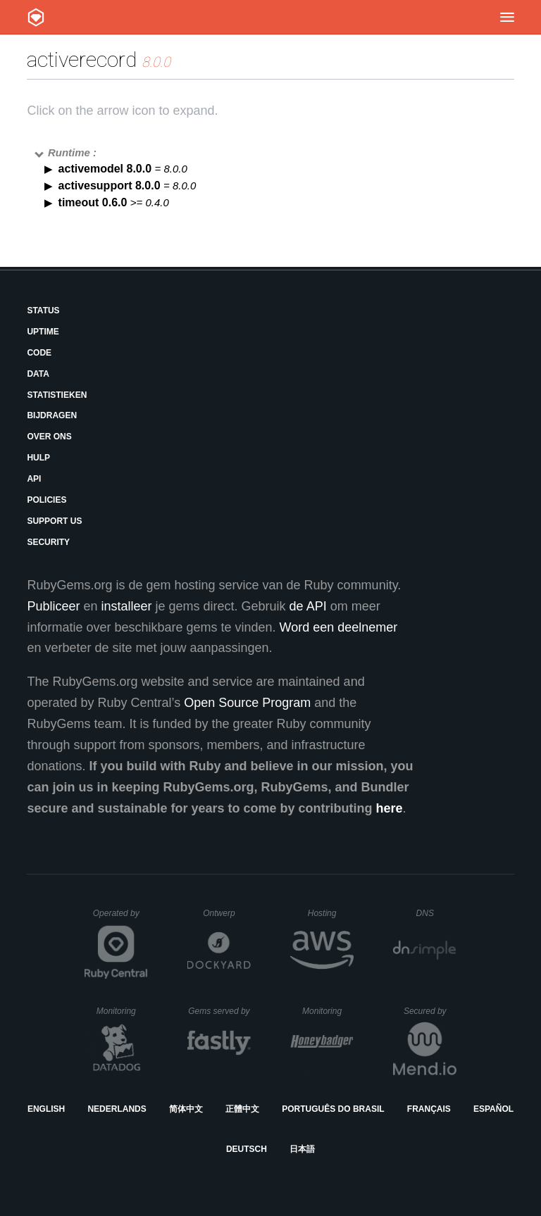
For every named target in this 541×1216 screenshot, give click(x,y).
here (389, 808)
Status (43, 310)
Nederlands (116, 1109)
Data (38, 374)
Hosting (331, 913)
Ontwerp (227, 913)
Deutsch (246, 1149)
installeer (126, 606)
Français (429, 1109)
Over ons (49, 436)
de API (308, 606)
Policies (46, 500)
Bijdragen (52, 415)
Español (493, 1109)
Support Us (54, 521)
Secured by (430, 1011)
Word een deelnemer (339, 627)
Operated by (120, 918)
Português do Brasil (333, 1109)
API (34, 479)
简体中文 (186, 1109)
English (46, 1109)
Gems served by (219, 1011)
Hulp (38, 458)
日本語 (302, 1149)
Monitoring (122, 1011)
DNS (436, 913)
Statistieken (57, 395)
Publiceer (53, 606)
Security (48, 542)
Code (39, 353)
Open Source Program (247, 703)
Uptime (42, 332)
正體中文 (242, 1109)
